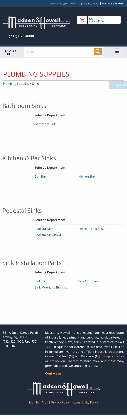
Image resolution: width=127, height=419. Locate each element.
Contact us (53, 373)
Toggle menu (117, 51)
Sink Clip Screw (88, 281)
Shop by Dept (10, 52)
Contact (74, 3)
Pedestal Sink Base (91, 229)
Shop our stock (113, 356)
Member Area (38, 402)
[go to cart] (100, 20)
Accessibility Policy (85, 402)
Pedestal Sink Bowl (48, 235)
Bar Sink (40, 176)
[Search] (98, 51)
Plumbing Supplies (16, 84)
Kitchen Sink (86, 176)
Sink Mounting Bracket (51, 287)
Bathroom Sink (45, 124)
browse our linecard (64, 361)
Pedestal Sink (44, 229)
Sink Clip (41, 281)
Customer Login (57, 3)
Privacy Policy (60, 402)
